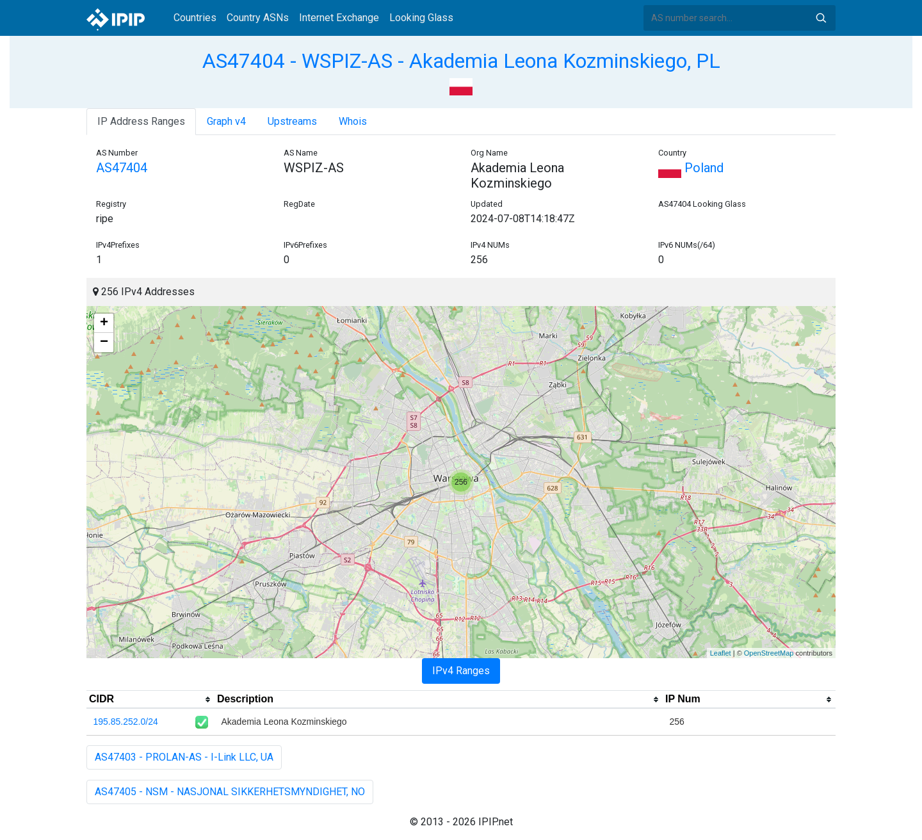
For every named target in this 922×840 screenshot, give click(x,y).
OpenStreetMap (769, 653)
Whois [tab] (353, 121)
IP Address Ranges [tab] (141, 121)
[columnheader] (150, 700)
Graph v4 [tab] (226, 121)
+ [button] (104, 323)
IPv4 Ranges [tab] (461, 671)
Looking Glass (421, 18)
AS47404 (121, 167)
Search (821, 18)
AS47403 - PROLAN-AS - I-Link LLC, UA (184, 757)
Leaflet (720, 653)
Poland (691, 167)
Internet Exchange (339, 18)
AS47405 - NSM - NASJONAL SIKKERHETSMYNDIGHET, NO (230, 792)
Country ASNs (258, 18)
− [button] (104, 342)
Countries (195, 18)
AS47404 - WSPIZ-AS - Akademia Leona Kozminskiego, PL (461, 61)
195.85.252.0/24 (125, 721)
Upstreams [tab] (292, 121)
